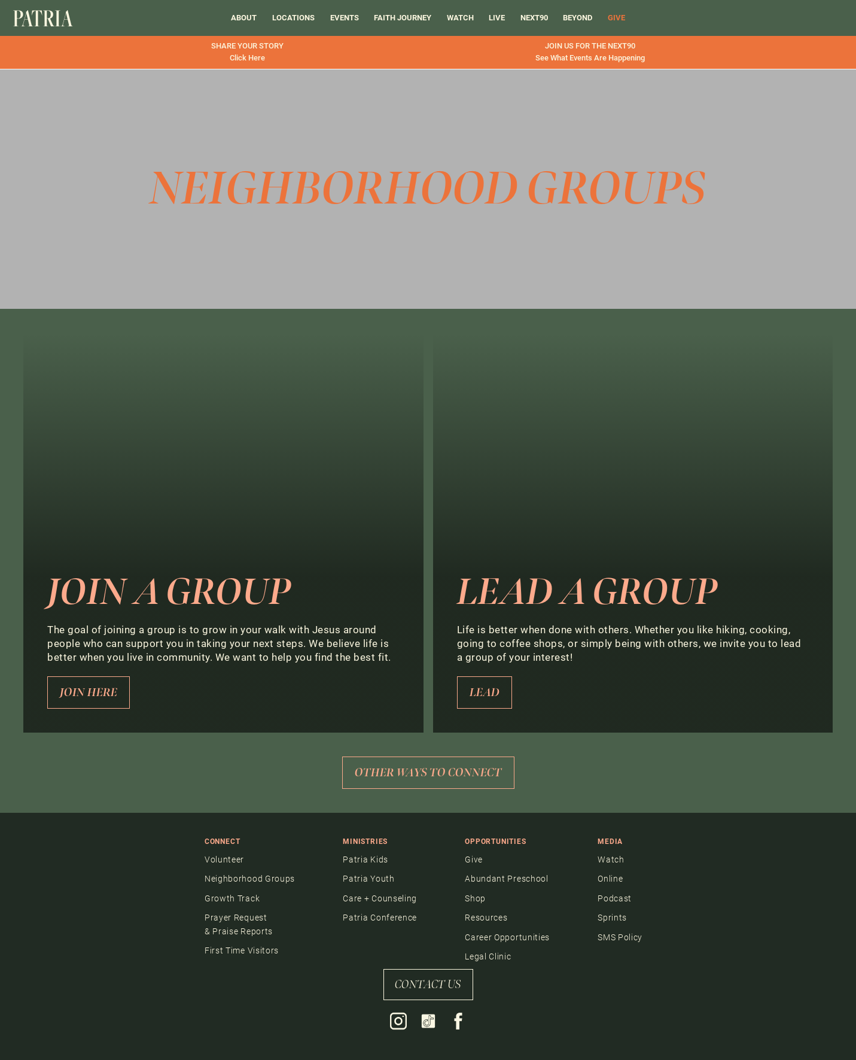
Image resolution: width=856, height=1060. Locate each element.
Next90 (534, 17)
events (344, 17)
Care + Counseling (380, 898)
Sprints (612, 917)
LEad (484, 692)
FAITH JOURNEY (402, 17)
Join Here (88, 692)
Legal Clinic (488, 956)
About (244, 17)
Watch (460, 17)
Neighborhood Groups (250, 878)
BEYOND (577, 17)
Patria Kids (365, 859)
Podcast (615, 898)
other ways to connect (428, 773)
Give (474, 859)
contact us (428, 984)
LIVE (497, 17)
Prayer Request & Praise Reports (239, 924)
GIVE (616, 17)
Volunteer (224, 859)
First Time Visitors (242, 950)
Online (610, 878)
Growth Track (232, 898)
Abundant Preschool (507, 878)
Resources (486, 917)
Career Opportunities (507, 937)
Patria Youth (368, 878)
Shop (475, 898)
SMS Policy (620, 937)
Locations (293, 17)
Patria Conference (380, 917)
